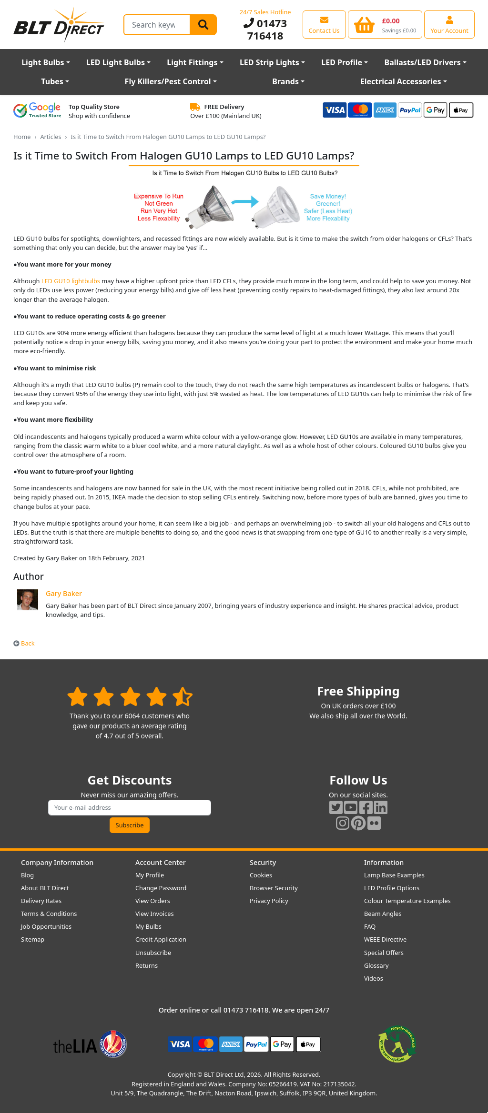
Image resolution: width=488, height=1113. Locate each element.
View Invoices (154, 913)
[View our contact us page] (324, 24)
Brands (285, 81)
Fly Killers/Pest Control (168, 81)
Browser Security (274, 888)
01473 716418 (265, 29)
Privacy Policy (269, 900)
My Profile (149, 875)
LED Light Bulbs (115, 62)
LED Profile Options (391, 888)
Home (21, 136)
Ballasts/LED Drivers (423, 62)
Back (24, 643)
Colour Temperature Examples (407, 900)
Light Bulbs (42, 62)
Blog (27, 875)
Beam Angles (383, 913)
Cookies (261, 875)
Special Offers (384, 952)
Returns (146, 965)
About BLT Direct (45, 888)
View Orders (152, 900)
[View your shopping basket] (385, 24)
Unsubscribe (153, 952)
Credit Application (160, 939)
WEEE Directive (385, 939)
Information (384, 862)
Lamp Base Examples (394, 875)
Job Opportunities (46, 926)
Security (263, 862)
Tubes (52, 81)
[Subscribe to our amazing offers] (129, 807)
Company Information (57, 862)
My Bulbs (148, 926)
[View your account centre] (449, 24)
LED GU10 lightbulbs (70, 281)
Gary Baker (64, 593)
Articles (50, 136)
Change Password (160, 888)
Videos (373, 978)
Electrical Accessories (400, 81)
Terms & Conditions (49, 913)
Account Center (160, 862)
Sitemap (32, 939)
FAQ (370, 926)
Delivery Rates (41, 900)
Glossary (376, 965)
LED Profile (341, 62)
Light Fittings (192, 62)
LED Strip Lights (269, 62)
